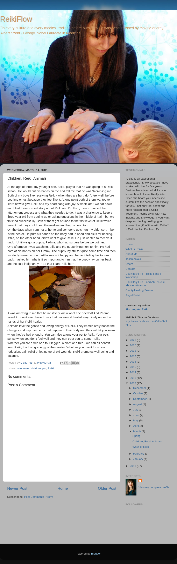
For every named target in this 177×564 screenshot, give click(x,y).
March (137, 431)
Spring (137, 435)
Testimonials (133, 258)
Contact (130, 268)
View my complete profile (154, 487)
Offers (129, 263)
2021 (133, 340)
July (136, 409)
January (138, 459)
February (139, 453)
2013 (133, 377)
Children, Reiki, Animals (147, 441)
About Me (131, 254)
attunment (23, 368)
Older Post (107, 488)
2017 (133, 356)
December (140, 388)
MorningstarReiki (137, 309)
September (140, 398)
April (136, 425)
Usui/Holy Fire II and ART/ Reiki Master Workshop (145, 283)
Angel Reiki (133, 295)
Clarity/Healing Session (140, 290)
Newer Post (17, 488)
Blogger (96, 553)
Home (62, 488)
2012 (133, 383)
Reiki (51, 368)
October (138, 393)
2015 (133, 367)
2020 (133, 345)
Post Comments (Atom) (38, 496)
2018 (133, 350)
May (136, 420)
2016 (133, 361)
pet (44, 368)
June (136, 415)
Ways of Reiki (141, 446)
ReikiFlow (16, 19)
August (138, 404)
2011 (133, 465)
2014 (133, 372)
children (36, 368)
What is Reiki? (134, 249)
